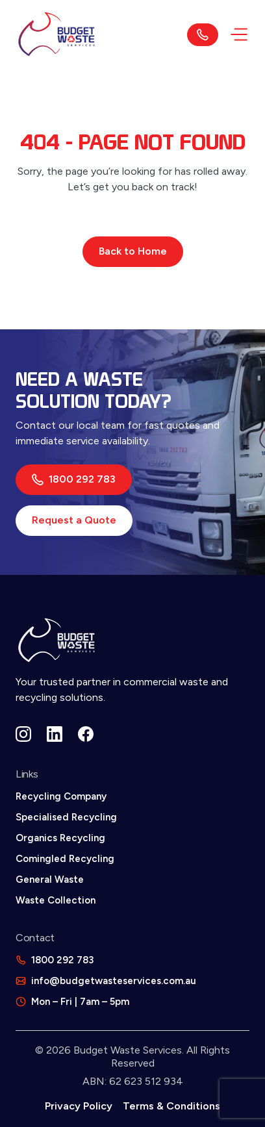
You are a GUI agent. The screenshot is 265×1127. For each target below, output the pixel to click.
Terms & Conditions (171, 1106)
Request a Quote (74, 520)
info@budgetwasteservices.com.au (113, 981)
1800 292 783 (74, 480)
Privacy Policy (78, 1106)
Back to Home (133, 251)
